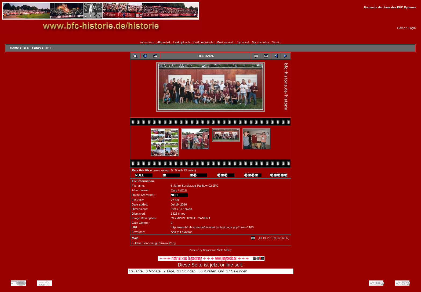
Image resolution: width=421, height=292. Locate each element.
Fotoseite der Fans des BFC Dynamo (390, 7)
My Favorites (260, 42)
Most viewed (225, 42)
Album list (163, 42)
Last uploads (181, 42)
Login (412, 28)
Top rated (242, 42)
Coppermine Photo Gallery (217, 250)
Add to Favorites (181, 231)
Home (401, 28)
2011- (49, 48)
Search (277, 42)
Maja (174, 190)
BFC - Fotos (32, 48)
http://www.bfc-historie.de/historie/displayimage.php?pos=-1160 (212, 227)
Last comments (203, 42)
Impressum (147, 42)
